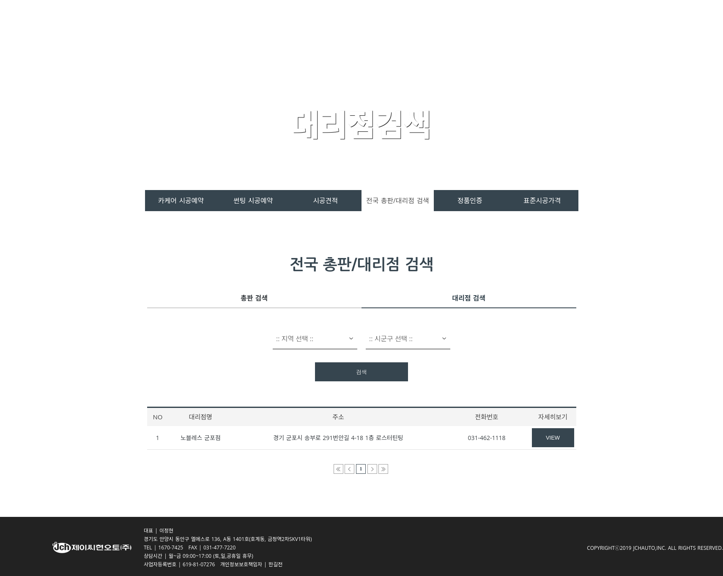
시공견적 (325, 200)
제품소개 (395, 26)
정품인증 (469, 200)
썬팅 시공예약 (253, 200)
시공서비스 (446, 26)
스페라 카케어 (340, 26)
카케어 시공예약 (181, 200)
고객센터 (497, 26)
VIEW (553, 438)
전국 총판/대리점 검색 (397, 200)
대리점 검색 (468, 298)
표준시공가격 (542, 200)
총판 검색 (254, 298)
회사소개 (544, 26)
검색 (361, 372)
